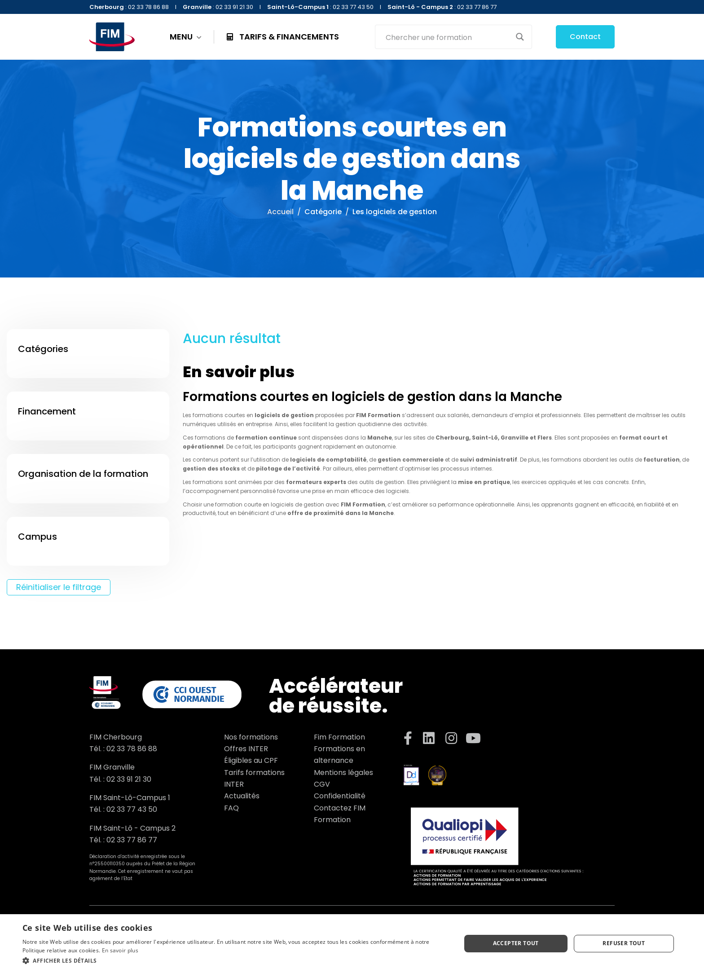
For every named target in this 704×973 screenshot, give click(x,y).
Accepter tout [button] (516, 943)
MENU (186, 37)
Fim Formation (339, 737)
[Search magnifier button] (520, 37)
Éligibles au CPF (251, 760)
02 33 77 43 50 (131, 809)
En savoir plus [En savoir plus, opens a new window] (120, 950)
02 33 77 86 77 (131, 840)
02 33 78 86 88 (131, 749)
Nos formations (251, 737)
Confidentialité (339, 796)
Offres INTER (246, 749)
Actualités (242, 796)
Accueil (280, 212)
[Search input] (448, 37)
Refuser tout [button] (624, 943)
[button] (235, 960)
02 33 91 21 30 (128, 779)
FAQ (231, 808)
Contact (585, 36)
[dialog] (352, 943)
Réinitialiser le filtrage (58, 587)
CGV (322, 784)
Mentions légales (343, 772)
